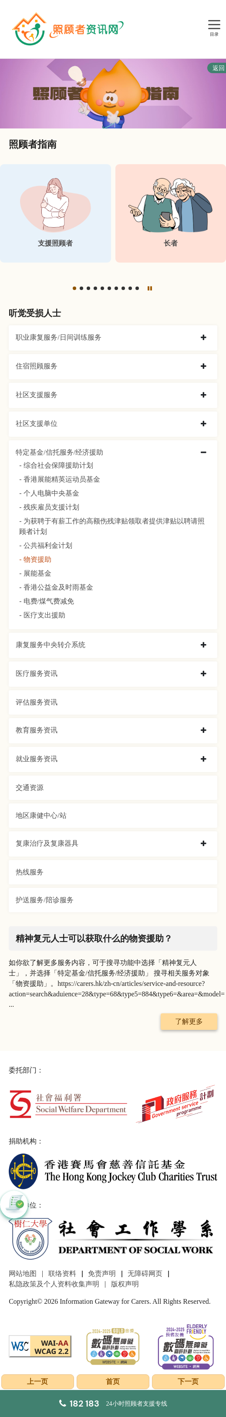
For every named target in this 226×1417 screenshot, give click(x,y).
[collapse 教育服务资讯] (203, 730)
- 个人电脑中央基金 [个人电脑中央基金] (49, 493)
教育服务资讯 (36, 730)
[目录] (214, 25)
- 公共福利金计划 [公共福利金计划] (45, 545)
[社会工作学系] (113, 1239)
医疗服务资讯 (36, 673)
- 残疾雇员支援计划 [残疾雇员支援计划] (49, 507)
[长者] (170, 213)
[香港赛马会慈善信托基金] (113, 1170)
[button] (74, 288)
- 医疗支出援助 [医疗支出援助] (42, 615)
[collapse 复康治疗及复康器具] (203, 844)
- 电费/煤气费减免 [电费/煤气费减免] (46, 601)
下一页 (188, 1381)
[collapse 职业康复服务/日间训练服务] (203, 338)
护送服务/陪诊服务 (44, 900)
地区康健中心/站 (41, 815)
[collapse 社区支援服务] (203, 395)
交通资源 (30, 787)
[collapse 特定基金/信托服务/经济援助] (203, 453)
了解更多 (189, 1021)
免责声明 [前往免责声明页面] (102, 1273)
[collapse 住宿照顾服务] (203, 366)
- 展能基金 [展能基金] (35, 573)
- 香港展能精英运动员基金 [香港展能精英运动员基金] (59, 479)
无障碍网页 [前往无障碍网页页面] (145, 1273)
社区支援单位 (36, 423)
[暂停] (149, 288)
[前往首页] (68, 29)
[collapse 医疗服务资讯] (203, 674)
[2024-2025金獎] (113, 1345)
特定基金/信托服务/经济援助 (59, 452)
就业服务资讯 (36, 758)
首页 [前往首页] (113, 1381)
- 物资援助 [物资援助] (35, 559)
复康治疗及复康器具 (47, 843)
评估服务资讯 (36, 702)
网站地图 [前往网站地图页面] (23, 1273)
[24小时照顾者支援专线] (113, 1403)
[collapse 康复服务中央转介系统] (203, 645)
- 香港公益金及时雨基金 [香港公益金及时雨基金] (56, 587)
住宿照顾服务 (36, 366)
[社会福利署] (68, 1103)
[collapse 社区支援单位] (203, 424)
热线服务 (30, 872)
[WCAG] (40, 1345)
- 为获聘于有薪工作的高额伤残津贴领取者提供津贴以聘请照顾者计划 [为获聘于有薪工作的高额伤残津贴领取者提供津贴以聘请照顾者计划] (111, 526)
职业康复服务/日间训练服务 (58, 337)
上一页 (37, 1381)
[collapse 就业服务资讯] (203, 759)
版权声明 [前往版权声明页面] (125, 1284)
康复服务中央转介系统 (50, 644)
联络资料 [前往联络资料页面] (62, 1273)
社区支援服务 (36, 394)
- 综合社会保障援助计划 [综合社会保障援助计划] (56, 465)
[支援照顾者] (55, 213)
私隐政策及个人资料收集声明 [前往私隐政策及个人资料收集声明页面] (54, 1284)
